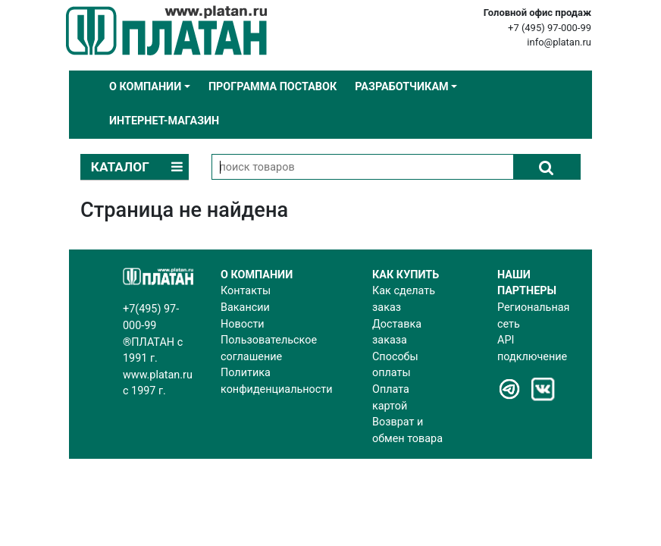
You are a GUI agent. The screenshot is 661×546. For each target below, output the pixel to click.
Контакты (246, 290)
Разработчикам (401, 86)
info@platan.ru (559, 42)
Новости (243, 324)
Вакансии (245, 307)
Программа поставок (272, 86)
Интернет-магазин (164, 121)
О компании (145, 86)
